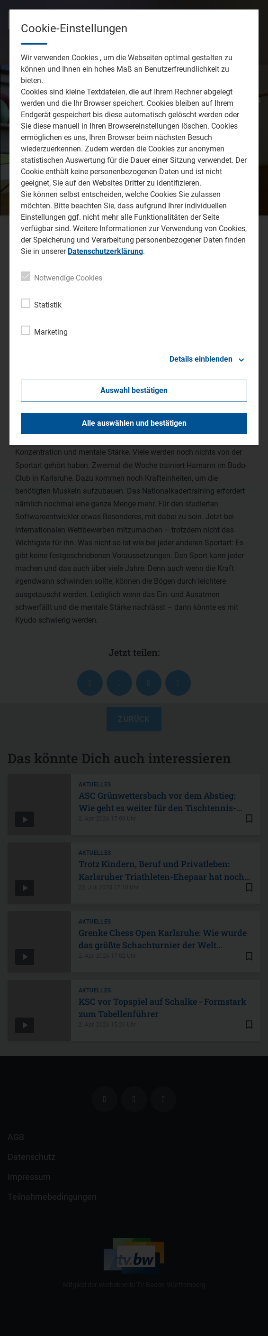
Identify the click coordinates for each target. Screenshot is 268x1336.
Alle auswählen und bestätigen (134, 423)
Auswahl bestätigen (134, 390)
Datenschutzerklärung (105, 251)
